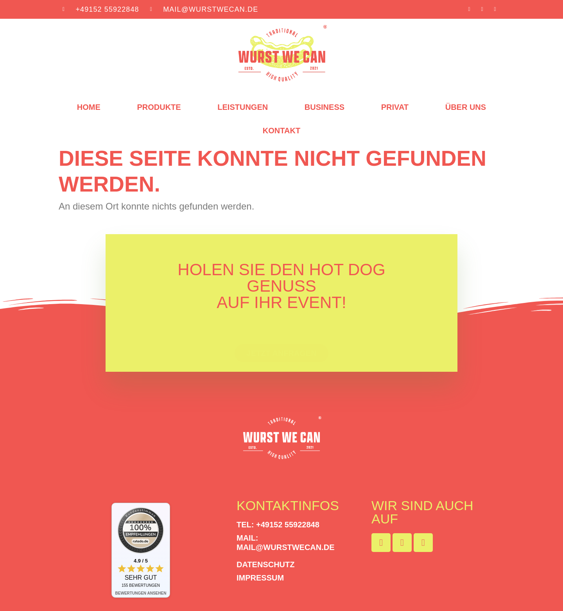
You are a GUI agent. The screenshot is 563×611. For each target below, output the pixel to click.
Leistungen (242, 107)
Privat (395, 107)
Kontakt (281, 131)
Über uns (465, 107)
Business (324, 107)
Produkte (159, 107)
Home (88, 107)
